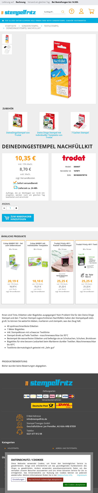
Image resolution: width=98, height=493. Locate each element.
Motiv (49, 21)
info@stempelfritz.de (37, 419)
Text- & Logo (10, 21)
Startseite (10, 26)
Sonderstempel (58, 21)
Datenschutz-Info (64, 475)
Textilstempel (51, 26)
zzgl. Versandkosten (25, 178)
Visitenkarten (80, 21)
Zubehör (69, 21)
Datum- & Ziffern (23, 21)
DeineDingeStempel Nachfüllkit (23, 28)
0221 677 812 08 (34, 433)
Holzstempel (11, 448)
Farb (44, 21)
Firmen (38, 21)
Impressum (82, 475)
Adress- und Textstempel (64, 448)
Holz (33, 21)
